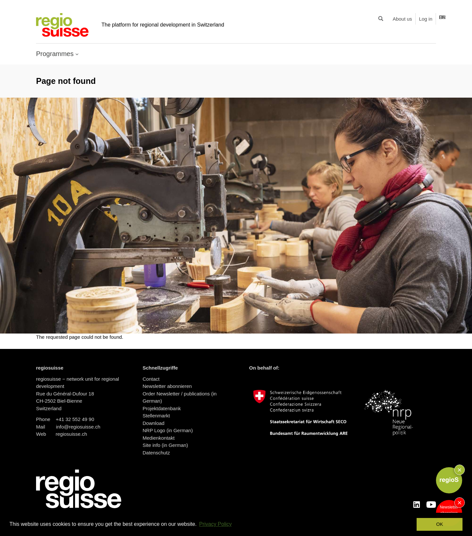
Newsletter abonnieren (167, 386)
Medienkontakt (159, 438)
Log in (425, 19)
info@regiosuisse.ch (78, 427)
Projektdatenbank (162, 408)
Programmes (55, 53)
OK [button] (439, 524)
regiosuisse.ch (71, 434)
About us (402, 19)
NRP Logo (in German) (168, 430)
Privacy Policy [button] (215, 524)
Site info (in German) (165, 445)
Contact (151, 379)
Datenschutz (156, 452)
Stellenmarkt (156, 415)
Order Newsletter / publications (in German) (180, 397)
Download (154, 423)
